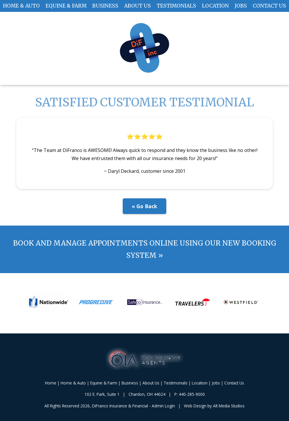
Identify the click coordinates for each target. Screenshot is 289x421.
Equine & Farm (66, 6)
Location (215, 6)
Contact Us (269, 6)
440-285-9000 (192, 394)
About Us (137, 6)
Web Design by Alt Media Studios (214, 406)
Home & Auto (21, 6)
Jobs (241, 6)
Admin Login (163, 406)
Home (50, 383)
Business (105, 6)
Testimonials (176, 6)
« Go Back (144, 206)
